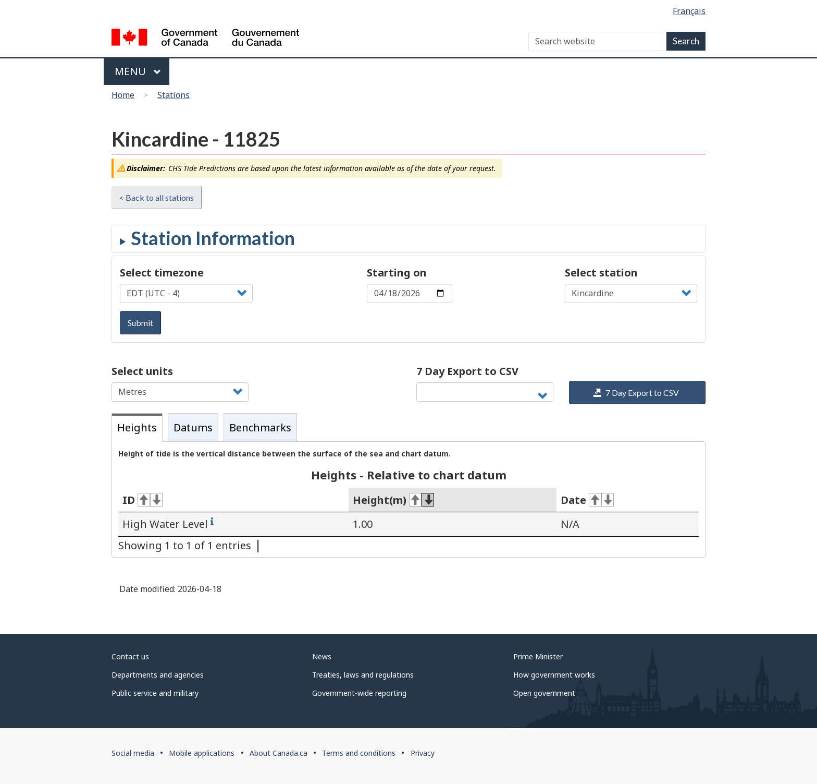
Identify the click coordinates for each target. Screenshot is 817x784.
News (321, 656)
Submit (140, 323)
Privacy (423, 753)
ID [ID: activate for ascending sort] (142, 500)
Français (689, 11)
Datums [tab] (193, 427)
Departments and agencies (158, 675)
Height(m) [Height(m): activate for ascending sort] (393, 500)
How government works (554, 675)
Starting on (397, 273)
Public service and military (155, 693)
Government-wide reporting (359, 693)
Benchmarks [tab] (260, 427)
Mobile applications (201, 753)
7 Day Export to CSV (467, 371)
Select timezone (162, 273)
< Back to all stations (156, 197)
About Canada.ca (278, 753)
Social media (133, 753)
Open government (544, 693)
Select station (601, 273)
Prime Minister (538, 656)
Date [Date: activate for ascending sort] (587, 500)
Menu (138, 71)
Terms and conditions (358, 753)
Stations (173, 95)
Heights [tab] (137, 427)
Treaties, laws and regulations (363, 675)
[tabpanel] (408, 499)
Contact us (130, 656)
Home (123, 95)
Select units (142, 371)
